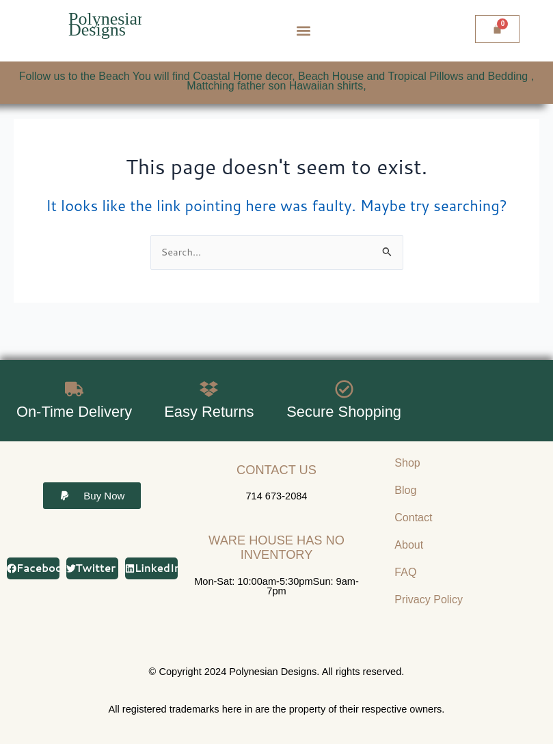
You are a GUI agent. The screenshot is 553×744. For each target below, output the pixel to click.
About (408, 545)
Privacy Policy (428, 599)
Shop (407, 463)
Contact (413, 517)
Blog (405, 490)
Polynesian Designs (107, 24)
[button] (303, 31)
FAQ (405, 572)
